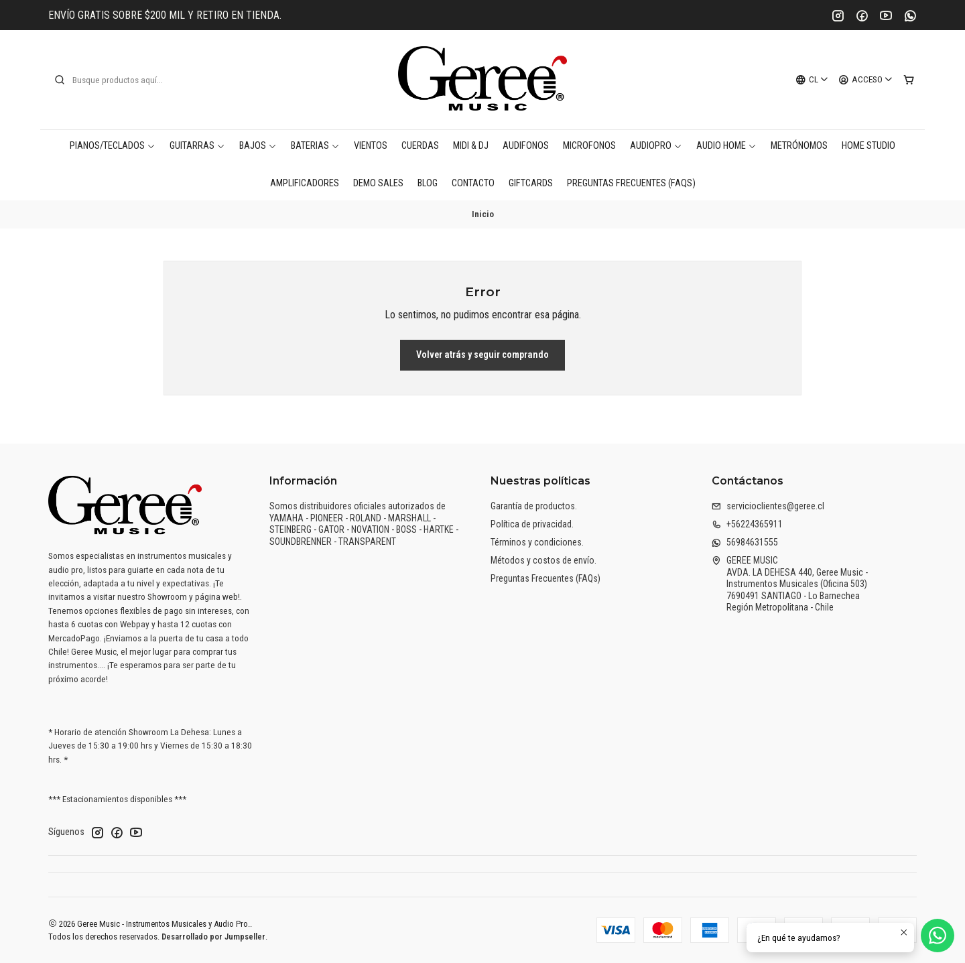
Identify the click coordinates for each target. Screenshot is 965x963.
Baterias (315, 145)
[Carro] (909, 79)
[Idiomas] (812, 79)
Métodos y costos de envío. (543, 560)
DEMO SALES (378, 183)
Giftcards (531, 183)
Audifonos (526, 145)
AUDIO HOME (726, 145)
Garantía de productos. (534, 506)
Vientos (370, 145)
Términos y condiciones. (537, 542)
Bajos (258, 145)
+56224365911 (747, 524)
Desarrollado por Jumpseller (213, 937)
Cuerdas (420, 145)
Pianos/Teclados (112, 145)
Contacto (473, 183)
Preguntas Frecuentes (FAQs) (631, 183)
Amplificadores (304, 183)
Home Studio (868, 145)
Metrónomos (799, 145)
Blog (427, 183)
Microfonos (589, 145)
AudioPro (656, 145)
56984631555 (745, 542)
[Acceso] (866, 79)
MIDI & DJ (471, 145)
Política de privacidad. (532, 524)
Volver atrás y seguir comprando (482, 355)
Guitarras (197, 145)
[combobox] (122, 79)
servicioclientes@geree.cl (768, 506)
